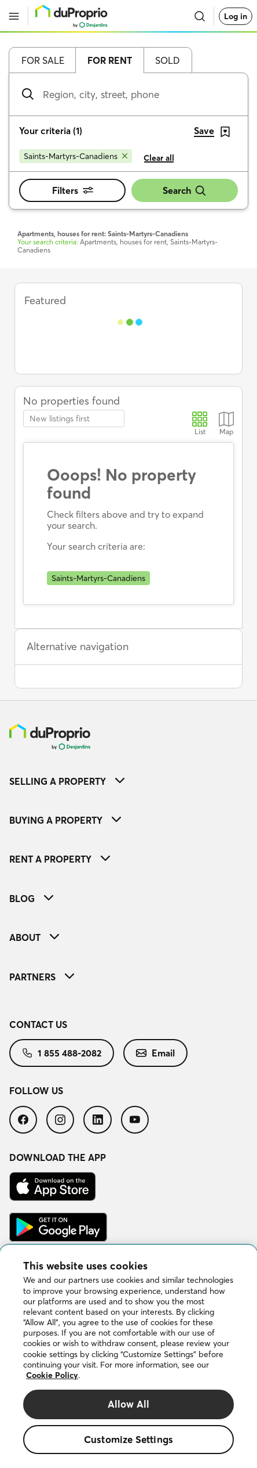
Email (155, 1053)
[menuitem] (128, 781)
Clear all (159, 158)
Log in (235, 16)
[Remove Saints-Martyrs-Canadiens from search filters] (75, 156)
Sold (167, 60)
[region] (128, 1356)
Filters (72, 190)
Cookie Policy (52, 1375)
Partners (41, 977)
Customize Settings (128, 1439)
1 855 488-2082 (61, 1053)
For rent (109, 60)
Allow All (129, 1404)
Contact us (38, 1024)
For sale (42, 60)
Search (185, 191)
